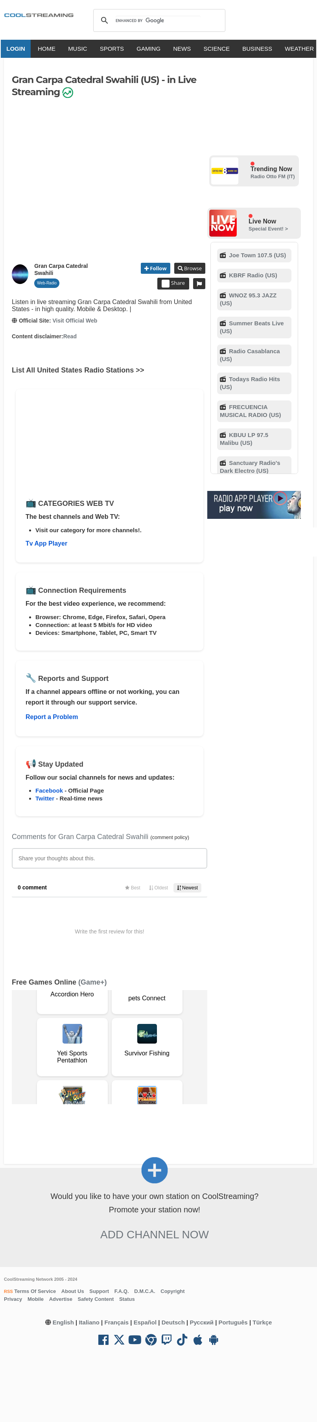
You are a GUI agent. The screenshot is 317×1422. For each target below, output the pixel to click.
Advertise (60, 1299)
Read (70, 336)
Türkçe (262, 1322)
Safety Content (96, 1299)
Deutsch (173, 1322)
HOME (48, 48)
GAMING (150, 48)
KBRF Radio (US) (252, 275)
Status (127, 1299)
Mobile (36, 1299)
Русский (202, 1322)
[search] (158, 20)
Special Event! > (268, 229)
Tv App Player (46, 543)
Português (233, 1322)
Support (99, 1291)
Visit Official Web (74, 320)
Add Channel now (154, 1234)
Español (145, 1322)
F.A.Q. (121, 1291)
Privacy (13, 1299)
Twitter (44, 798)
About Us (72, 1291)
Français (116, 1322)
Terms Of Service (34, 1291)
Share (173, 284)
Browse (192, 268)
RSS (8, 1291)
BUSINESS (259, 48)
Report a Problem (52, 717)
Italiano (89, 1322)
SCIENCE (218, 48)
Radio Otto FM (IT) (273, 176)
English (63, 1322)
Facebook (49, 790)
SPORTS (113, 48)
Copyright (172, 1291)
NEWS (183, 48)
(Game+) (92, 982)
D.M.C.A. (144, 1291)
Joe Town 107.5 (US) (256, 255)
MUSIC (79, 48)
